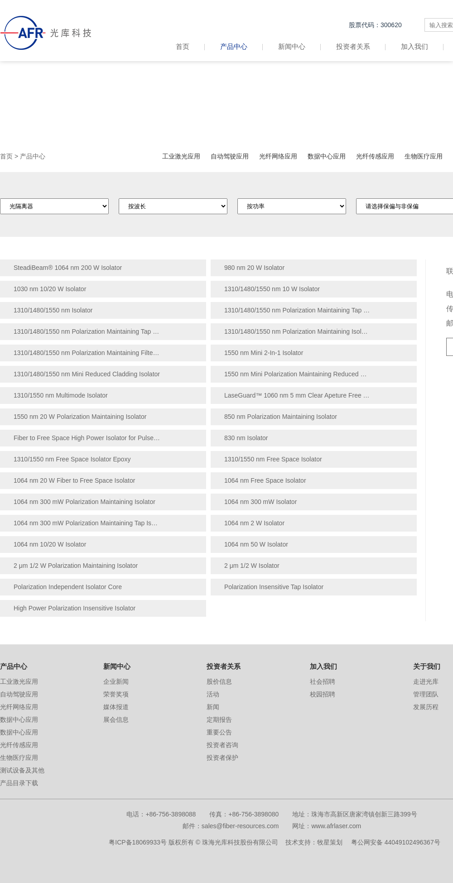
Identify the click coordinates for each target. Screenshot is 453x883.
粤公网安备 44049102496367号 (395, 842)
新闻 (213, 706)
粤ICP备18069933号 (138, 842)
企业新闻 (116, 681)
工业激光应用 (181, 156)
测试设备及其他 (22, 770)
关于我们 (426, 666)
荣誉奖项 (116, 694)
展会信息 (116, 719)
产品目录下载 (19, 783)
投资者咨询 (222, 745)
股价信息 (219, 681)
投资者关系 (353, 46)
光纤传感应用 (375, 156)
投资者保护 (222, 757)
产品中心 (233, 46)
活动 (213, 694)
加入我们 (414, 46)
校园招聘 (322, 694)
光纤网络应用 (278, 156)
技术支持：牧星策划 (313, 842)
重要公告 (219, 732)
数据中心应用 (327, 156)
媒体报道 (116, 706)
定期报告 (219, 719)
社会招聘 (322, 681)
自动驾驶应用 (230, 156)
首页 (190, 46)
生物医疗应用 (424, 156)
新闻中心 (291, 46)
